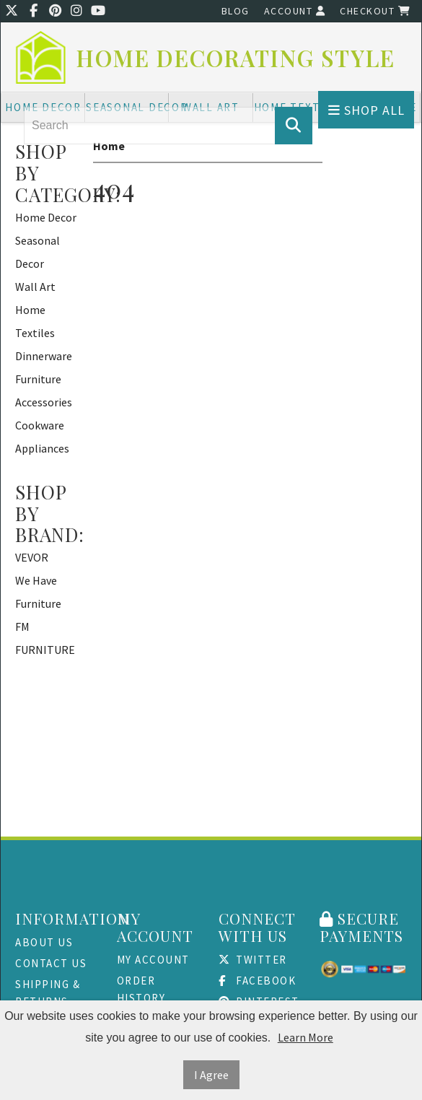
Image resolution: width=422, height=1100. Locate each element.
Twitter (253, 959)
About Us (44, 942)
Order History (141, 989)
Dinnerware (43, 356)
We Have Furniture (38, 592)
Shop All (366, 110)
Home (109, 146)
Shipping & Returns (47, 992)
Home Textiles (35, 321)
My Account (153, 959)
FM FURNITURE (45, 638)
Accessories (43, 402)
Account (295, 10)
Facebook (257, 980)
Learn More (305, 1037)
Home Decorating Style (235, 58)
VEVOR (31, 557)
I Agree (211, 1075)
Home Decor (45, 217)
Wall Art (35, 286)
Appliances (42, 448)
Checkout (375, 10)
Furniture (38, 379)
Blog (235, 10)
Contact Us (51, 963)
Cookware (39, 425)
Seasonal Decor (37, 252)
